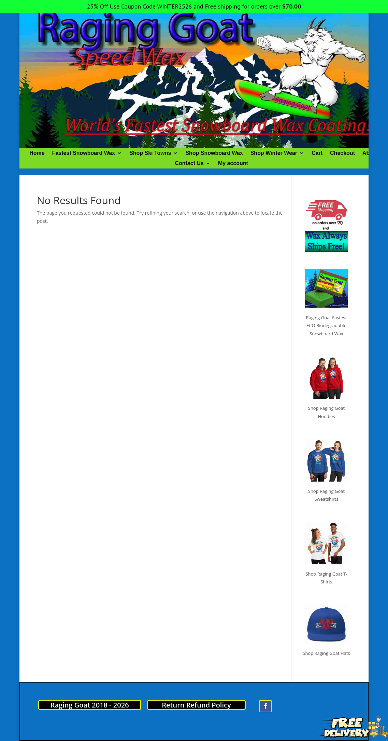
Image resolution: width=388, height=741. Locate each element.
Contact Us (189, 163)
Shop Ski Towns (150, 153)
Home (36, 153)
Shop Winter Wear (273, 153)
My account (233, 163)
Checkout (342, 153)
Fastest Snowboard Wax (83, 153)
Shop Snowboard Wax (214, 153)
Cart (317, 153)
